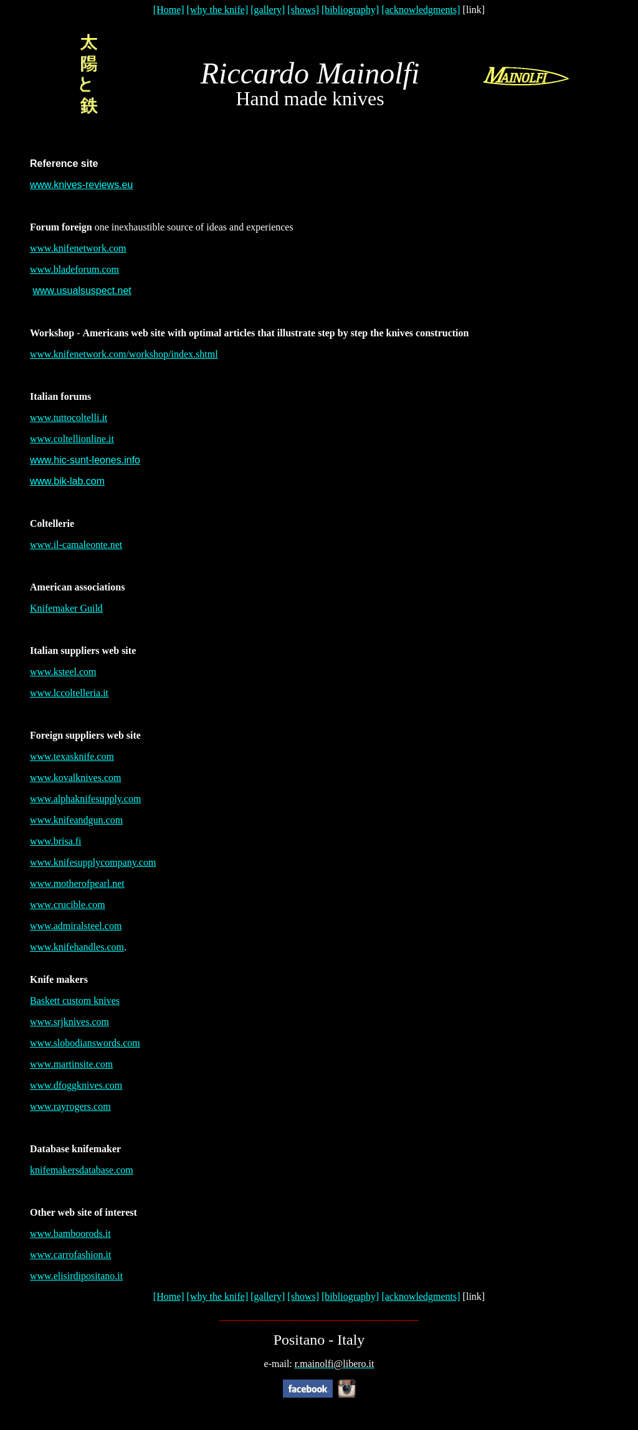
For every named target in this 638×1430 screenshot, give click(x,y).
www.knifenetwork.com (78, 248)
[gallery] (267, 9)
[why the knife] (218, 9)
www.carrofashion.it (70, 1254)
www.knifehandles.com (77, 947)
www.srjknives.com (69, 1021)
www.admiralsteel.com (75, 926)
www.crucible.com (67, 904)
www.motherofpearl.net (77, 883)
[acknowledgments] (420, 9)
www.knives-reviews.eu (81, 184)
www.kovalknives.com (75, 777)
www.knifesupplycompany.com (93, 862)
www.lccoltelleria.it (69, 693)
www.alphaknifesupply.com (85, 798)
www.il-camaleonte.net (76, 544)
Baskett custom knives (75, 1000)
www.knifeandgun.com (76, 820)
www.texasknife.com (72, 756)
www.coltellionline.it (72, 438)
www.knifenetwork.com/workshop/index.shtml (124, 354)
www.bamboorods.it (70, 1233)
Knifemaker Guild (66, 608)
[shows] (303, 9)
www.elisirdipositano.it (76, 1276)
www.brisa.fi (56, 841)
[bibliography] (350, 9)
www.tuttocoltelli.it (68, 417)
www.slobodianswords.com (85, 1043)
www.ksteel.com (63, 671)
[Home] (168, 9)
